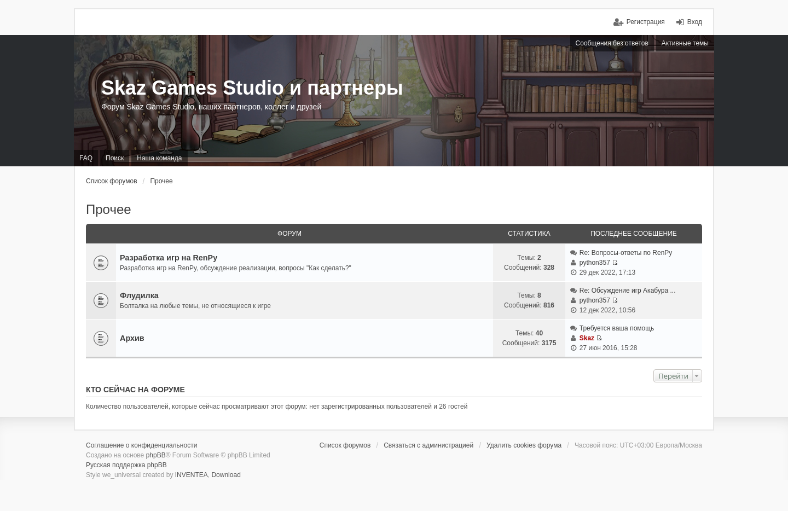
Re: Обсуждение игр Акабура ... (628, 290)
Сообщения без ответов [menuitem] (612, 43)
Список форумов (111, 181)
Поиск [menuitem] (115, 158)
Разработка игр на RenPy (168, 257)
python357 (595, 262)
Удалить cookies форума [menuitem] (523, 445)
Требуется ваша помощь (617, 328)
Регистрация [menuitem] (646, 22)
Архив (132, 338)
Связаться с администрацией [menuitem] (428, 445)
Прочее (161, 181)
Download (225, 475)
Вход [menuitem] (694, 22)
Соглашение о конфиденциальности (141, 445)
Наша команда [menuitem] (159, 158)
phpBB (156, 455)
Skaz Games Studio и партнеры (252, 88)
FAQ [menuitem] (85, 158)
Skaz (587, 338)
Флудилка (139, 295)
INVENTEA (191, 475)
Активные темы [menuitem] (685, 43)
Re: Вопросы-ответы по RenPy (626, 253)
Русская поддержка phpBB (126, 465)
